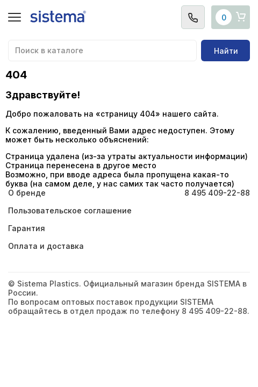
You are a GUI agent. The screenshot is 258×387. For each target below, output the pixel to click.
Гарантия (26, 228)
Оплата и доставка (46, 245)
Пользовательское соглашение (70, 210)
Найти (226, 50)
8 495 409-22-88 (217, 192)
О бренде (27, 192)
